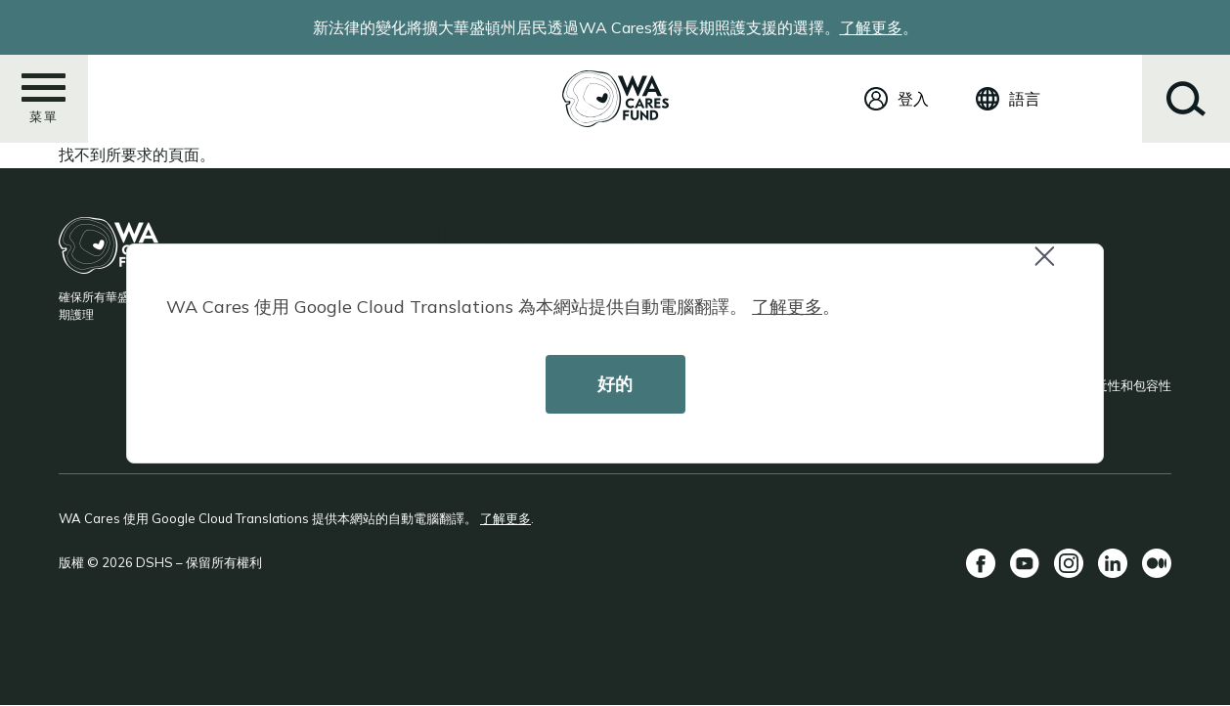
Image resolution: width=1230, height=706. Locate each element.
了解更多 (787, 306)
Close (1053, 266)
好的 (615, 384)
